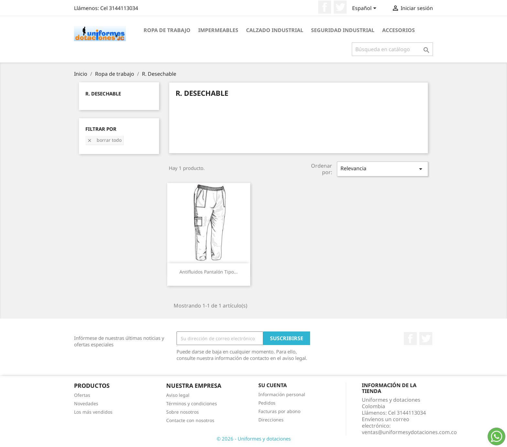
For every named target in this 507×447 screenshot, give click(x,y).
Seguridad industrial (342, 30)
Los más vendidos (93, 412)
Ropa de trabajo (167, 30)
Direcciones (271, 420)
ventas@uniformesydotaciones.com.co (409, 432)
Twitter (340, 7)
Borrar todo (104, 140)
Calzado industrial (274, 30)
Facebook (324, 7)
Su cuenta (272, 385)
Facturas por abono (279, 411)
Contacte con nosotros (190, 420)
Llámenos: (106, 8)
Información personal (281, 394)
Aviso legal (177, 395)
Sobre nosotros (182, 412)
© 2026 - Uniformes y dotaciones (254, 438)
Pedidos (266, 403)
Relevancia (382, 169)
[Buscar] (392, 49)
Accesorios (398, 30)
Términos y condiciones (191, 403)
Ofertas (82, 395)
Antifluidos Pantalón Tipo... (208, 272)
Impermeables (218, 30)
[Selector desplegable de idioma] (365, 9)
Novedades (86, 403)
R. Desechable (103, 93)
